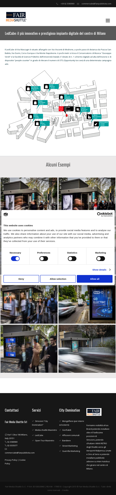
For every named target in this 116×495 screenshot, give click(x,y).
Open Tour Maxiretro (44, 440)
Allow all (94, 278)
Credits (65, 490)
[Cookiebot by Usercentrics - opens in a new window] (99, 214)
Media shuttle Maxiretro (46, 430)
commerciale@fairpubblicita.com (96, 3)
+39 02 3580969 (67, 3)
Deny (21, 278)
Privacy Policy (11, 460)
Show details (99, 269)
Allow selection (58, 278)
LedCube (39, 435)
